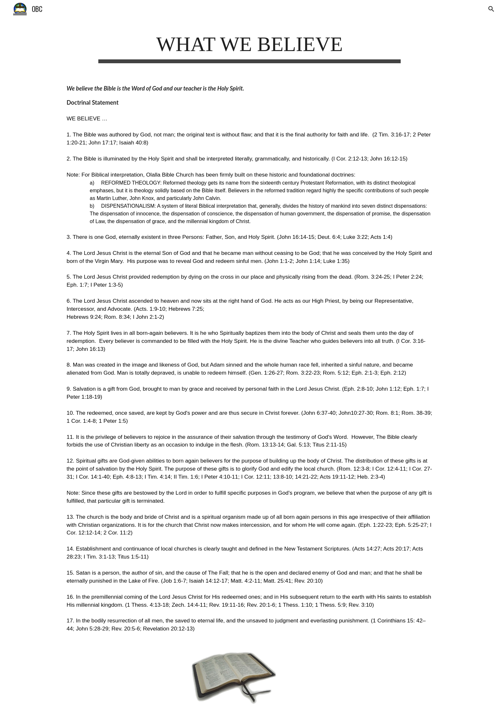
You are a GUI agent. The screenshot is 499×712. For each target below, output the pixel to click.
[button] (491, 9)
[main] (249, 46)
